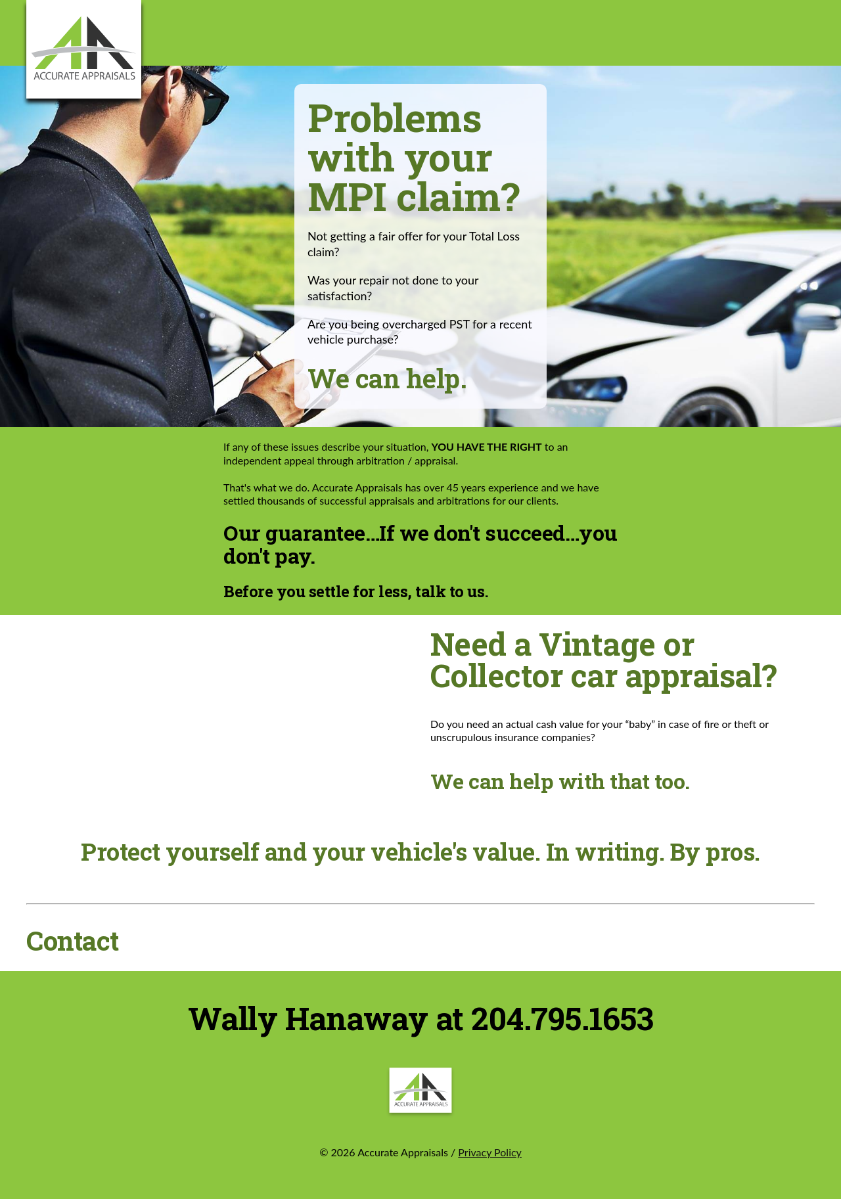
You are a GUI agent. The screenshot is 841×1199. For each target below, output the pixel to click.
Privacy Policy (490, 1152)
